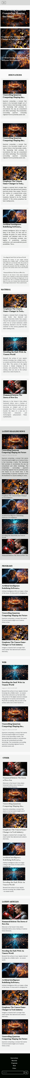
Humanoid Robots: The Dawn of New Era (14, 272)
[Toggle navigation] (4, 2)
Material (14, 1060)
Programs (14, 1063)
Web (14, 1066)
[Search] (13, 1072)
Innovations (14, 1058)
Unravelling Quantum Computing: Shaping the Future (14, 13)
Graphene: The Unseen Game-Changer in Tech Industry (12, 183)
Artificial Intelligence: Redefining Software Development (12, 226)
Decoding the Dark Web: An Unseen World (15, 257)
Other (14, 1068)
